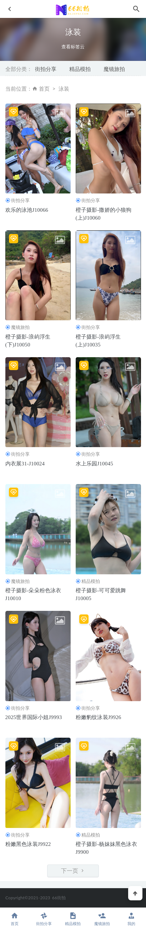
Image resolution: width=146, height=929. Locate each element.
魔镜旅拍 (114, 69)
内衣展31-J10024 (25, 463)
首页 (44, 88)
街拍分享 (45, 69)
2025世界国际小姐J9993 (33, 717)
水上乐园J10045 (94, 463)
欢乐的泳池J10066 (27, 210)
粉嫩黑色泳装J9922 (28, 844)
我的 (131, 919)
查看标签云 (73, 46)
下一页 (73, 871)
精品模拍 (80, 69)
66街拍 (59, 897)
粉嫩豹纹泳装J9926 (98, 717)
